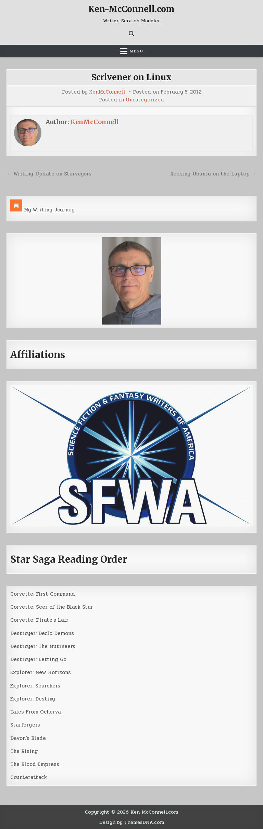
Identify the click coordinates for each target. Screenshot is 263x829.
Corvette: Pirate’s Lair (39, 620)
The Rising (24, 751)
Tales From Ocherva (35, 712)
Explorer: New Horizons (40, 672)
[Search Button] (131, 33)
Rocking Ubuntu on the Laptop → (213, 174)
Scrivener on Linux (131, 77)
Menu (136, 51)
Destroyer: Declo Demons (42, 633)
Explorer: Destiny (32, 699)
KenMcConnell (107, 92)
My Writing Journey (49, 210)
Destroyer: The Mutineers (42, 646)
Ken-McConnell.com (131, 9)
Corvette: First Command (42, 594)
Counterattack (28, 777)
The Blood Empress (34, 764)
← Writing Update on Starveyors (49, 174)
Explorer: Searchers (35, 686)
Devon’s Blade (28, 738)
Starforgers (25, 725)
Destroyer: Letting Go (38, 659)
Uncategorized (145, 99)
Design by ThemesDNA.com (131, 822)
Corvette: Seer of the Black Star (51, 607)
